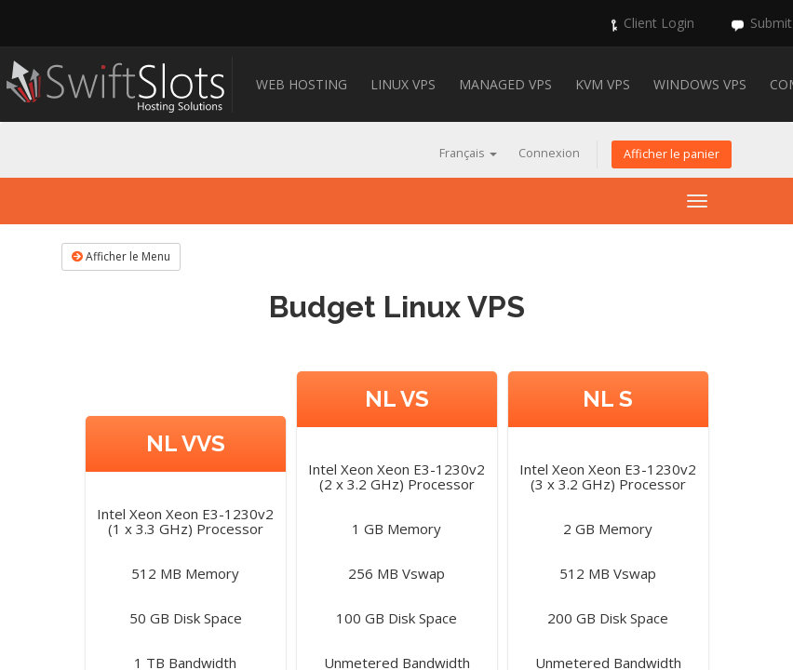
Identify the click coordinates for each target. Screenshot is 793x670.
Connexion (549, 153)
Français (468, 153)
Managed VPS (505, 84)
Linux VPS (403, 84)
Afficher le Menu (121, 256)
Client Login (659, 23)
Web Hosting (301, 84)
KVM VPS (602, 84)
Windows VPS (699, 84)
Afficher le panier (671, 154)
